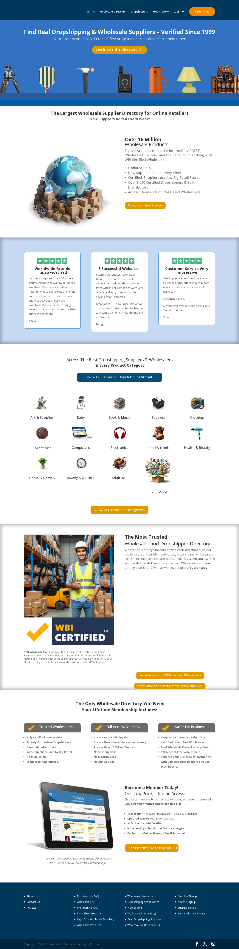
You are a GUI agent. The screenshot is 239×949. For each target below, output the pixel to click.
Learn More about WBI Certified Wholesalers (170, 675)
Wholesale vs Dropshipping (143, 925)
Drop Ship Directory (89, 913)
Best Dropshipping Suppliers (116, 359)
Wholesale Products (89, 925)
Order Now (202, 11)
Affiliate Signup (187, 902)
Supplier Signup (187, 907)
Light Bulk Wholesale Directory (95, 919)
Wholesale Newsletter (140, 896)
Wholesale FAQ (86, 902)
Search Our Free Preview (145, 205)
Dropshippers (139, 11)
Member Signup (187, 896)
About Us (32, 896)
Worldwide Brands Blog (141, 913)
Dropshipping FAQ (88, 896)
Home (91, 11)
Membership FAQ (87, 907)
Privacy (201, 913)
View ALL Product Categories (119, 509)
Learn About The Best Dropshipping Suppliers (170, 686)
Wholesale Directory (113, 11)
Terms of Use (186, 913)
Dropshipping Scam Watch (143, 902)
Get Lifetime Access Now (149, 848)
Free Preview (161, 11)
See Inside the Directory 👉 (119, 49)
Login (177, 11)
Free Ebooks (134, 907)
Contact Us (33, 902)
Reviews (31, 907)
